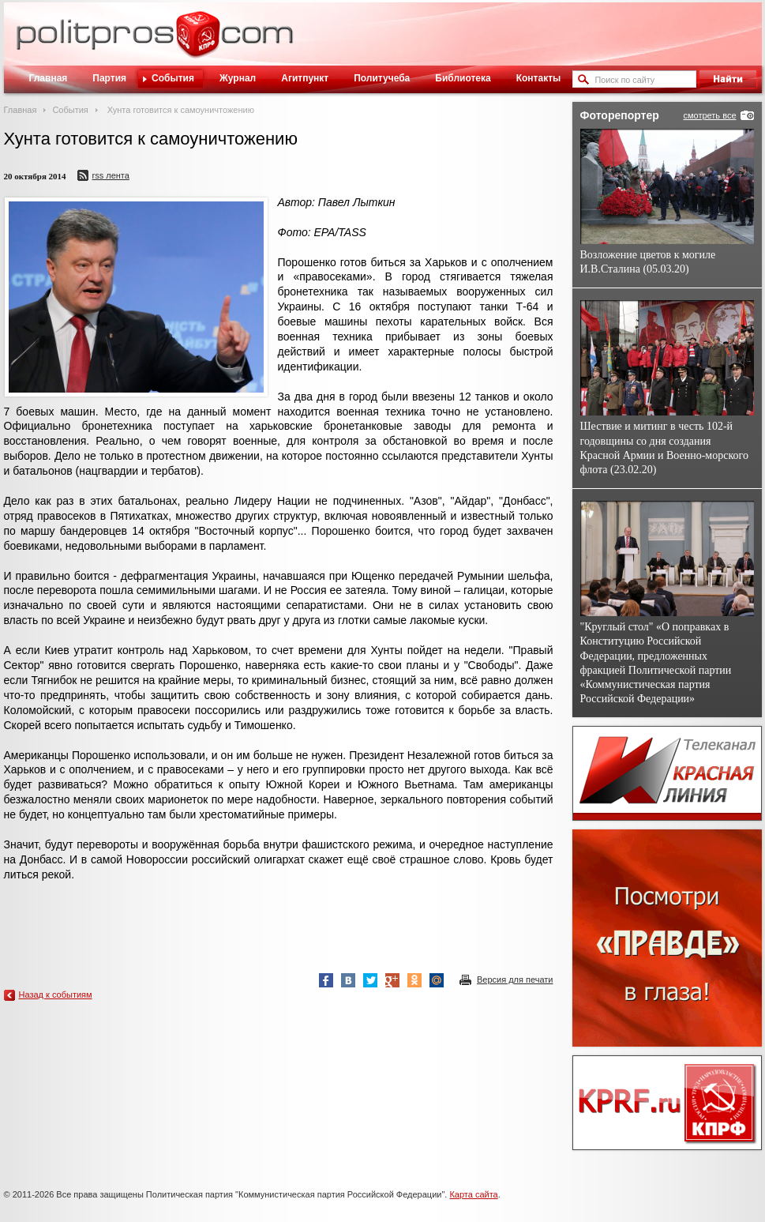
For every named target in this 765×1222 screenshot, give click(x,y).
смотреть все (709, 115)
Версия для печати (515, 979)
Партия (109, 78)
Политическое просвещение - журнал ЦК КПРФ (198, 42)
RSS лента (110, 175)
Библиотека (462, 78)
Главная (48, 78)
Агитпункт (304, 78)
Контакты (538, 78)
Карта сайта (473, 1194)
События (173, 78)
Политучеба (382, 78)
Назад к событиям (55, 994)
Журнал (237, 78)
